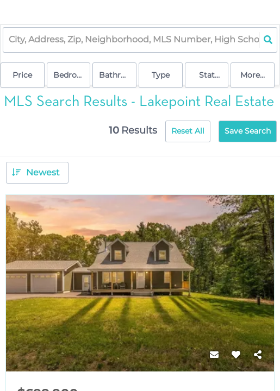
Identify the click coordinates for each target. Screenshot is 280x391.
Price (22, 75)
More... (252, 75)
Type (161, 75)
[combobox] (10, 40)
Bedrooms (72, 75)
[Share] (258, 355)
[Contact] (214, 355)
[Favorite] (236, 355)
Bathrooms (117, 75)
